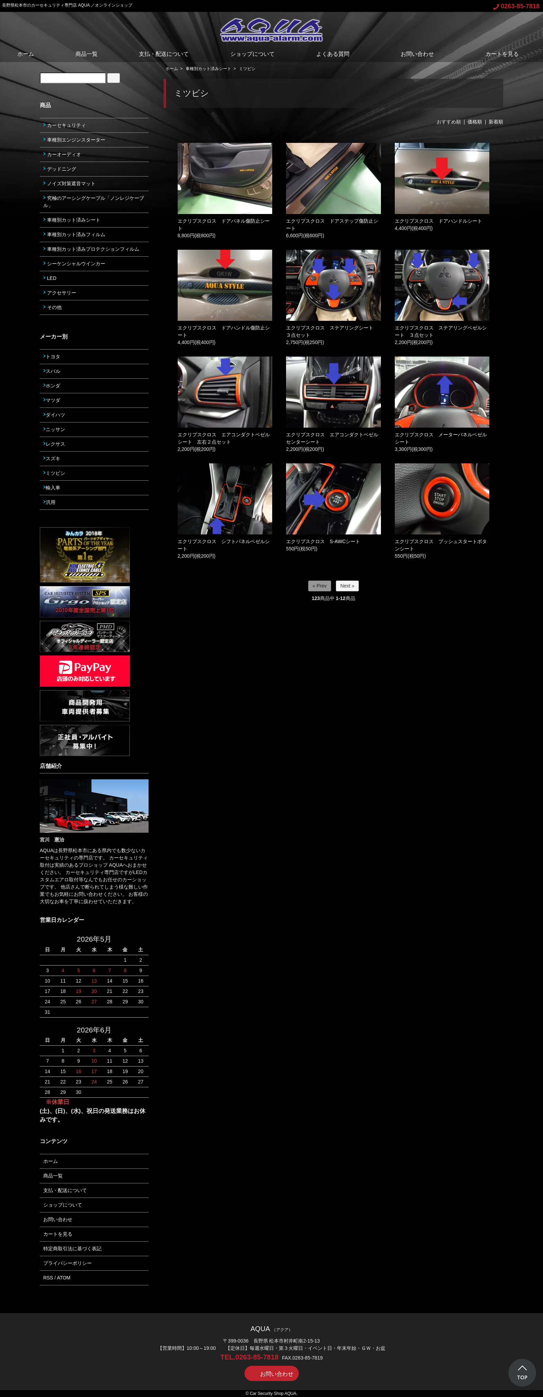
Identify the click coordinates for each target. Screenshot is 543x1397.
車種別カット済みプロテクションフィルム (91, 249)
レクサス (54, 444)
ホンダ (51, 385)
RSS (48, 1277)
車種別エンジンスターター (74, 140)
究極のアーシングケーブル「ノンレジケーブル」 (93, 201)
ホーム (25, 54)
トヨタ (51, 356)
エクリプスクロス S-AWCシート (323, 541)
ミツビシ (247, 68)
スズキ (51, 458)
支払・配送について (164, 54)
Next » (347, 586)
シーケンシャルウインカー (74, 263)
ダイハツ (54, 415)
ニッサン (54, 429)
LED (49, 278)
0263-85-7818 (516, 6)
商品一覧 (86, 54)
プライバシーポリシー (67, 1263)
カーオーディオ (62, 154)
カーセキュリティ (64, 125)
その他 (52, 307)
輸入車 (51, 487)
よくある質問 (332, 54)
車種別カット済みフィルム (74, 234)
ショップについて (252, 54)
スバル (51, 371)
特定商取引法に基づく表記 (72, 1248)
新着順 (496, 122)
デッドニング (59, 169)
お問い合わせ (412, 54)
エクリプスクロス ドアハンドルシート (438, 221)
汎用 (49, 502)
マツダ (51, 400)
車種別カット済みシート (208, 68)
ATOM (63, 1277)
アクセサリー (59, 292)
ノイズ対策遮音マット (69, 183)
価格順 (475, 122)
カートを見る (497, 54)
